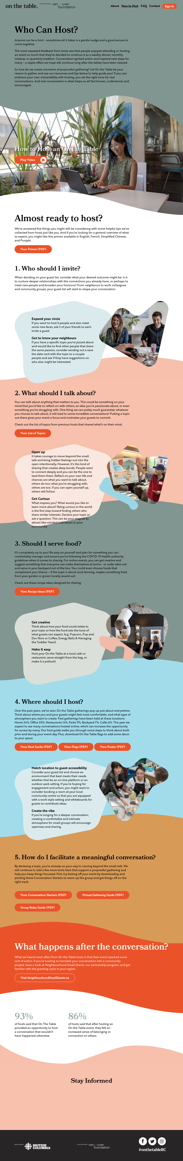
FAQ (144, 6)
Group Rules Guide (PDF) (37, 907)
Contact (154, 6)
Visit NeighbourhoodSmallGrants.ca (45, 978)
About (115, 6)
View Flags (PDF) (76, 747)
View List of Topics (32, 433)
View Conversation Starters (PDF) (43, 895)
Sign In (169, 6)
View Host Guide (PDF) (36, 747)
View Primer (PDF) (33, 249)
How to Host (130, 6)
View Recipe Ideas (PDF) (37, 591)
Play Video (34, 160)
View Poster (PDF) (112, 747)
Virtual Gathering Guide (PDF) (103, 895)
